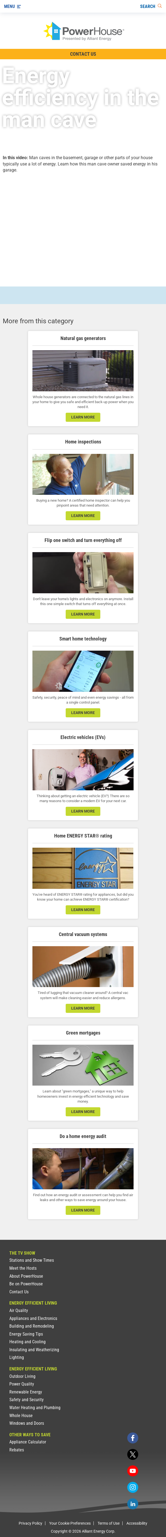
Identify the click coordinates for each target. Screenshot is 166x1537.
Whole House (21, 1415)
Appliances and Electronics (33, 1318)
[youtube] (132, 1470)
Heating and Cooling (27, 1341)
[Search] (151, 6)
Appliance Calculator (27, 1442)
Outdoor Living (22, 1376)
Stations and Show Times (31, 1260)
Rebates (16, 1449)
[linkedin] (132, 1503)
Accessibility (136, 1523)
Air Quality (18, 1310)
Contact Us (19, 1291)
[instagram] (132, 1487)
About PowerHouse (26, 1276)
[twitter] (132, 1454)
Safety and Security (26, 1399)
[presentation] (83, 225)
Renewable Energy (25, 1392)
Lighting (16, 1357)
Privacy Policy (30, 1523)
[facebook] (132, 1437)
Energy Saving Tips (26, 1334)
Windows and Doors (26, 1423)
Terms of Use (109, 1523)
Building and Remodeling (31, 1326)
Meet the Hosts (23, 1268)
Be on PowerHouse (26, 1283)
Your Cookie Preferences (70, 1523)
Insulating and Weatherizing (34, 1349)
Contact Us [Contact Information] (83, 54)
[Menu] (12, 6)
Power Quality (21, 1384)
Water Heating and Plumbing (34, 1407)
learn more (83, 417)
